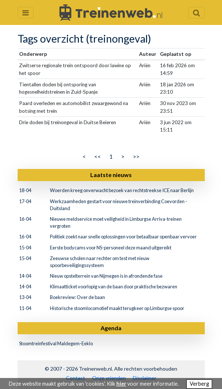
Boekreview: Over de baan (77, 297)
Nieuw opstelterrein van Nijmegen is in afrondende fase (106, 276)
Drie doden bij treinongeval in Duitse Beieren (67, 122)
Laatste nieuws (111, 174)
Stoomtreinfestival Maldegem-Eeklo (56, 343)
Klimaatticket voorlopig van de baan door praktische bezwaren (113, 286)
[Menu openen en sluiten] (25, 12)
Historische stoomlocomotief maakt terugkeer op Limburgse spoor (117, 308)
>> (136, 156)
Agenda (111, 327)
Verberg (199, 384)
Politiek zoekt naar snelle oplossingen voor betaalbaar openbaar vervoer (123, 236)
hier (121, 384)
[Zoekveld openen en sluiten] (196, 12)
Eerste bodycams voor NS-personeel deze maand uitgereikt (110, 248)
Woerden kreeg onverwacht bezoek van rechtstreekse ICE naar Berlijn (122, 190)
